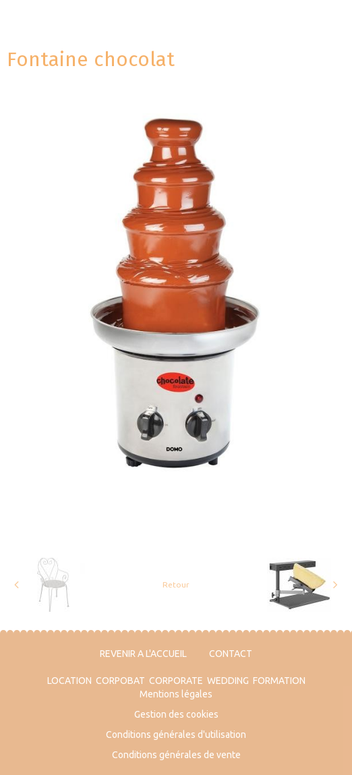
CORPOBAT (120, 680)
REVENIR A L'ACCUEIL (143, 653)
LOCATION (69, 680)
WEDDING (228, 680)
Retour (176, 584)
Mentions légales (176, 694)
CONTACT (230, 653)
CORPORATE (176, 680)
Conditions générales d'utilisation (176, 734)
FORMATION (279, 680)
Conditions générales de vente (176, 754)
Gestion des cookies (176, 714)
